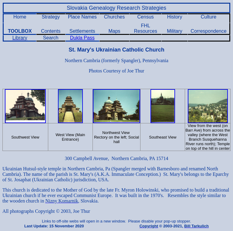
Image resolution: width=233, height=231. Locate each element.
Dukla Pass (82, 37)
